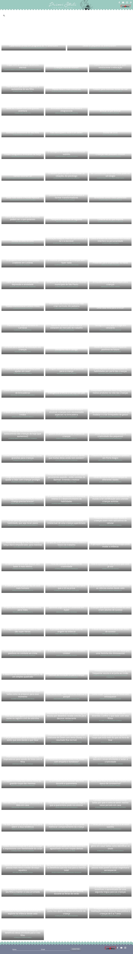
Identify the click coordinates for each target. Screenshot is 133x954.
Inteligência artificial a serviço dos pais (66, 393)
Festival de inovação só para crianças (66, 675)
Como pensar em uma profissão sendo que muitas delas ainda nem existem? (66, 456)
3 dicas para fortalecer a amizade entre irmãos (22, 413)
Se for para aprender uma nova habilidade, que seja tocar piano (22, 521)
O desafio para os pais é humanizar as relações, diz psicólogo (66, 174)
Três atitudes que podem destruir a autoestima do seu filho (22, 87)
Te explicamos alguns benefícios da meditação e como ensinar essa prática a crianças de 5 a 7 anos (110, 911)
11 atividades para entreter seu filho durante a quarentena (66, 782)
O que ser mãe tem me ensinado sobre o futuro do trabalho (66, 543)
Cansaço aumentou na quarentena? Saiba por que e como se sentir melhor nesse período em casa (110, 802)
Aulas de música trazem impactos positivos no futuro (110, 348)
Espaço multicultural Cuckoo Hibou (23, 306)
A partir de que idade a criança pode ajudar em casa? (22, 369)
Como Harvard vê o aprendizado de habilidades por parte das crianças (110, 369)
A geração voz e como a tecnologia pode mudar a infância (110, 545)
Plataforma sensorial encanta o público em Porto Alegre (110, 456)
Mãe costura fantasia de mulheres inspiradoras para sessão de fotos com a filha (23, 759)
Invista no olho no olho (23, 241)
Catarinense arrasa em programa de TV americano (33, 45)
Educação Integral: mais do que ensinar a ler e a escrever (66, 239)
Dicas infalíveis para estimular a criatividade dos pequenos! (110, 435)
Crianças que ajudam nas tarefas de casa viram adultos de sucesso (110, 608)
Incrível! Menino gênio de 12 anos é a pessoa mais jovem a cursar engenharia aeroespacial (110, 867)
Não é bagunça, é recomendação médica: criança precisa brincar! (22, 500)
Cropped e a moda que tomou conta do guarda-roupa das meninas (22, 782)
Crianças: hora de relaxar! (66, 67)
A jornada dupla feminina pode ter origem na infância (66, 630)
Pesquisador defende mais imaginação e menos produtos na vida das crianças (110, 391)
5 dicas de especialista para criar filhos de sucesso (110, 630)
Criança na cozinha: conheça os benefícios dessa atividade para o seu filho (22, 933)
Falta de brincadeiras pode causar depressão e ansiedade (22, 283)
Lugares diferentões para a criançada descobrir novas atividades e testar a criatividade (110, 759)
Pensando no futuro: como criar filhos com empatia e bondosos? (66, 760)
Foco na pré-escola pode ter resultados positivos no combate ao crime (22, 651)
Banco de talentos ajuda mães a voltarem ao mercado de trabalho (66, 326)
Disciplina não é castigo (66, 349)
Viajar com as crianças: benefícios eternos (23, 66)
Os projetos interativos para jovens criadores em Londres (22, 261)
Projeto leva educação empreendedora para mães (22, 608)
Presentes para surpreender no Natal (110, 262)
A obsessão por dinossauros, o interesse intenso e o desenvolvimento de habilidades (66, 499)
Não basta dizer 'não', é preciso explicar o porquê (66, 695)
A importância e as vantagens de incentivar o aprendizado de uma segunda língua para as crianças (110, 889)
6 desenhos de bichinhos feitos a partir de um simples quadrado (22, 675)
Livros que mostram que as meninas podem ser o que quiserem (23, 218)
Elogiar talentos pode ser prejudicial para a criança (66, 369)
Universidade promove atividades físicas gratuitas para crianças (22, 456)
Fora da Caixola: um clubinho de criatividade (66, 565)
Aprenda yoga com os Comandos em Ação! (66, 608)
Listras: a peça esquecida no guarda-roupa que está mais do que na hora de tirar (110, 737)
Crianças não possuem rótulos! (110, 154)
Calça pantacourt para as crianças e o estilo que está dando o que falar (23, 738)
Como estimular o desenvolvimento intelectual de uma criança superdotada (66, 521)
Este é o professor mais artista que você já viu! (110, 565)
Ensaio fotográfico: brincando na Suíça (22, 154)
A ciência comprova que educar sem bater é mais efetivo (22, 565)
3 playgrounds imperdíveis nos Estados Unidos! (66, 651)
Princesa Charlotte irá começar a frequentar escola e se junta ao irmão (110, 671)
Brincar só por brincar (110, 111)
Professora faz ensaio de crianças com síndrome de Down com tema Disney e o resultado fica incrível (66, 737)
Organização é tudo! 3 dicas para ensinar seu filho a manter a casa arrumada (22, 890)
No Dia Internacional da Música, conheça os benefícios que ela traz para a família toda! (66, 867)
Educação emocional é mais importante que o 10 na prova (66, 586)
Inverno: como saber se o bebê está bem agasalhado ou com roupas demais (66, 847)
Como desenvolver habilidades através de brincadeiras (22, 391)
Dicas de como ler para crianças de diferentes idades (110, 478)
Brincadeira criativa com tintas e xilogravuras (66, 109)
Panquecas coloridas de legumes (66, 219)
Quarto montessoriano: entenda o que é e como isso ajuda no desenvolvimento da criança (66, 911)
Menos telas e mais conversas (66, 89)
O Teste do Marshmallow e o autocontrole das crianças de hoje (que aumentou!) (22, 434)
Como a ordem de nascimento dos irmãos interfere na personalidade (110, 239)
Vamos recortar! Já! (22, 176)
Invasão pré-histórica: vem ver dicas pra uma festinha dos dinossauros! (110, 651)
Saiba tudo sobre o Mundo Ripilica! (22, 197)
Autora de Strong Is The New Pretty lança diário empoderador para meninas (22, 543)
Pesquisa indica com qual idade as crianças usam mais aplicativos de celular (110, 520)
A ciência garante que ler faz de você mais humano (22, 586)
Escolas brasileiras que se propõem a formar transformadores (66, 196)
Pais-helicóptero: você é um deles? (66, 132)
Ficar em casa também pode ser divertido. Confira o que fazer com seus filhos (110, 716)
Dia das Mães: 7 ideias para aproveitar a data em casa (23, 803)
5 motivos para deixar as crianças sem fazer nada (66, 261)
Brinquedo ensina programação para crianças (110, 283)
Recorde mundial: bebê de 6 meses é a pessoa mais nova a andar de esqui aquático (23, 867)
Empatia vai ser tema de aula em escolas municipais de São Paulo (66, 283)
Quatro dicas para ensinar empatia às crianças (66, 435)
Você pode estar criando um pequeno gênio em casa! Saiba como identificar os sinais (110, 846)
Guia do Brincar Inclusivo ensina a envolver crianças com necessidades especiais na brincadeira (66, 412)
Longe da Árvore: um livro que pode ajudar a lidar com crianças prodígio (22, 478)
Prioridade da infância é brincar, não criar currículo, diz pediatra (66, 304)
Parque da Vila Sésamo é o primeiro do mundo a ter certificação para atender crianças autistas (110, 499)
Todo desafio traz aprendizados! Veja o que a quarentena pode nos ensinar (66, 803)
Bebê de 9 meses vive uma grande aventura (22, 109)
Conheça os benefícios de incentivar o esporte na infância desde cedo (23, 912)
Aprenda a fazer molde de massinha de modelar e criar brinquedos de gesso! (110, 413)
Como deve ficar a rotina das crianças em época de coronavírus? (110, 782)
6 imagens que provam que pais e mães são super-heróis (22, 630)
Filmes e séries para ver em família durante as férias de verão (66, 892)
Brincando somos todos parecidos (110, 197)
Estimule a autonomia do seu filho (22, 132)
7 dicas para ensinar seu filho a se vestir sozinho (110, 825)
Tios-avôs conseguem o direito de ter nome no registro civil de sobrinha (22, 717)
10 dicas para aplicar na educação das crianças (22, 348)
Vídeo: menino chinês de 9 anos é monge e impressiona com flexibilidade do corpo (22, 847)
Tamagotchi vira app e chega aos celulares (110, 326)
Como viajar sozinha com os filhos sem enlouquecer (110, 695)
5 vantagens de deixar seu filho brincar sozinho (66, 152)
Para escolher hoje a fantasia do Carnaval (22, 326)
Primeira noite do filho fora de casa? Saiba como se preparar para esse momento (22, 694)
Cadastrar (76, 949)
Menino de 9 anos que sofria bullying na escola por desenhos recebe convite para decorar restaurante (66, 716)
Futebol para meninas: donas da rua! (110, 89)
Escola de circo (110, 132)
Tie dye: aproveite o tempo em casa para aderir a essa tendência (22, 825)
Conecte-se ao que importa (110, 219)
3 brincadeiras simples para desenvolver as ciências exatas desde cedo (110, 586)
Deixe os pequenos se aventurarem (99, 45)
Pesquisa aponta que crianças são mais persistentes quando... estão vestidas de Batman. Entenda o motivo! (66, 477)
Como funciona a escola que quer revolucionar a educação (110, 66)
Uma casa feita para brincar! (110, 308)
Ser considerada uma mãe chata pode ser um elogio (110, 174)
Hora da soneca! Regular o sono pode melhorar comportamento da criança (66, 825)
